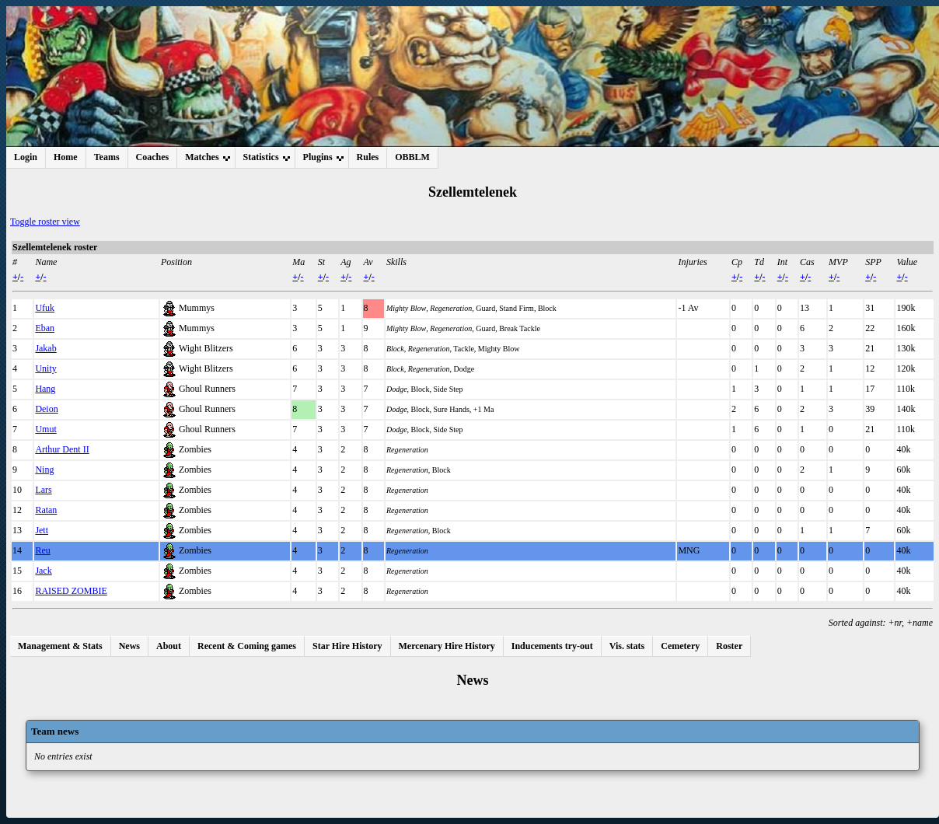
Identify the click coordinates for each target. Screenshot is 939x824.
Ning (44, 469)
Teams (107, 157)
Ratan (46, 510)
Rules (368, 157)
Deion (46, 408)
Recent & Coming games (246, 646)
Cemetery (680, 646)
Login (25, 157)
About (168, 646)
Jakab (45, 348)
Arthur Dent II (62, 449)
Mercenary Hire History (447, 646)
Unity (45, 368)
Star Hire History (347, 646)
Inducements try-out (552, 646)
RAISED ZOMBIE (70, 590)
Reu (42, 550)
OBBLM (412, 157)
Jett (41, 530)
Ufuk (44, 307)
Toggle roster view (45, 221)
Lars (43, 489)
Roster (729, 646)
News (129, 646)
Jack (43, 570)
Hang (45, 388)
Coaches (152, 157)
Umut (45, 429)
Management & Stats (60, 646)
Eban (44, 328)
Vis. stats (627, 646)
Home (66, 157)
